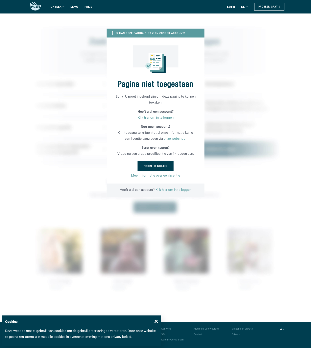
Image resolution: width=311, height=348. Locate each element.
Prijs (88, 6)
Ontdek (56, 6)
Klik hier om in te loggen (156, 117)
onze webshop (174, 138)
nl (281, 329)
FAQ (162, 334)
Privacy (236, 334)
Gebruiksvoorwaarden (172, 339)
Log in (231, 6)
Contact (198, 334)
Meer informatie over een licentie (155, 175)
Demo (74, 6)
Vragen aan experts (242, 328)
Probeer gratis (269, 6)
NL (243, 6)
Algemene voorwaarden (206, 328)
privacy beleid (121, 337)
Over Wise (165, 328)
